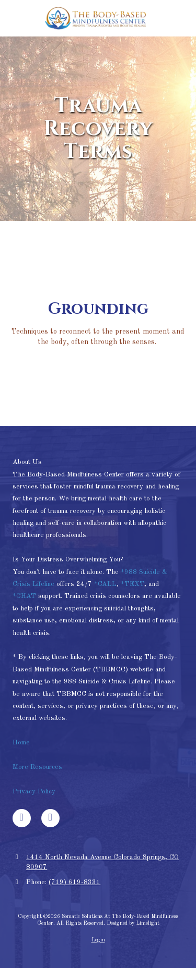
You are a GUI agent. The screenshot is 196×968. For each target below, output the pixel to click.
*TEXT (132, 584)
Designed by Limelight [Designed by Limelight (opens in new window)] (133, 923)
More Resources (37, 767)
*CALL (105, 584)
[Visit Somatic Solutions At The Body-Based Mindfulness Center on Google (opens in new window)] (50, 818)
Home (22, 742)
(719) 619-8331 (74, 882)
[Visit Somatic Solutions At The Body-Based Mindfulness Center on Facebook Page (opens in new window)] (22, 818)
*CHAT (24, 596)
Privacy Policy (34, 791)
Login (98, 939)
